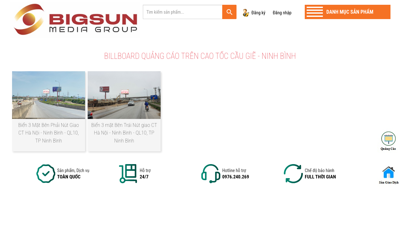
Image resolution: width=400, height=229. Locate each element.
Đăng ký (258, 12)
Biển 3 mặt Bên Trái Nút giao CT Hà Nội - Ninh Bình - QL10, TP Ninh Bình (124, 133)
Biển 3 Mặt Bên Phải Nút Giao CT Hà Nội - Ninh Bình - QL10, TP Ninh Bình (48, 133)
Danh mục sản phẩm (349, 12)
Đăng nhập (282, 12)
